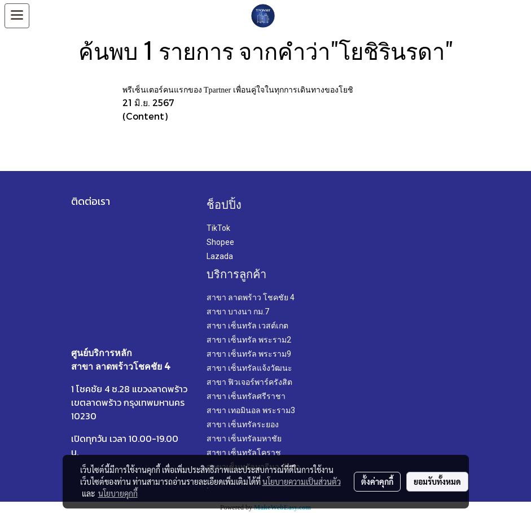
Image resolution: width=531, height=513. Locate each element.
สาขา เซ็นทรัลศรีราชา (246, 396)
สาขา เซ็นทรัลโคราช (244, 452)
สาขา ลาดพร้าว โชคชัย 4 (251, 297)
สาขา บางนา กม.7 (238, 311)
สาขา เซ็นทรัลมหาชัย (244, 438)
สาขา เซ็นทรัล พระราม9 (249, 353)
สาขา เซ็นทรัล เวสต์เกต (247, 325)
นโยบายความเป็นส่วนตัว (301, 481)
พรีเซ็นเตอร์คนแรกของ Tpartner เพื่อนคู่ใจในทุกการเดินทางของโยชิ (237, 90)
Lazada (220, 256)
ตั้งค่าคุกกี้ (377, 481)
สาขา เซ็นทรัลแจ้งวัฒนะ (249, 367)
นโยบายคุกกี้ (118, 493)
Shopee (220, 242)
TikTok (218, 228)
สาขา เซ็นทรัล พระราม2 (249, 339)
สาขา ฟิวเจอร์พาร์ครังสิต (249, 382)
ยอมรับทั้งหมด (437, 481)
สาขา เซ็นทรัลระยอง (243, 424)
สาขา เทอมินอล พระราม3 (251, 410)
